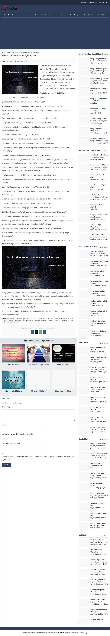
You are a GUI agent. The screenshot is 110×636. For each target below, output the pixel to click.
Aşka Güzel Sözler (97, 235)
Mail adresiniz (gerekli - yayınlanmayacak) (17, 434)
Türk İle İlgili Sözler (38, 391)
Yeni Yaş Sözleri (96, 251)
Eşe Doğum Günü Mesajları (97, 272)
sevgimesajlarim (22, 61)
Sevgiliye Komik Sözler (99, 443)
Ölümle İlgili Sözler (97, 560)
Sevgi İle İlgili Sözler (98, 59)
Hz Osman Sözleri (97, 540)
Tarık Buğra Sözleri (97, 387)
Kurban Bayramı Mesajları (96, 621)
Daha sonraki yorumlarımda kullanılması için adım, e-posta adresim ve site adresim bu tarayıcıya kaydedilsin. (38, 458)
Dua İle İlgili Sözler (97, 580)
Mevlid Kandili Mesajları (96, 551)
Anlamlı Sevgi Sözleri (98, 118)
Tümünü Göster (103, 55)
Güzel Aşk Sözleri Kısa (99, 155)
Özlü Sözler (13, 52)
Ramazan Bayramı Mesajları (97, 591)
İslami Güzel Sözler (97, 600)
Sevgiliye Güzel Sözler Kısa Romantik (99, 216)
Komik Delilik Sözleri (98, 453)
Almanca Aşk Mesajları (95, 226)
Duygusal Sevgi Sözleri (99, 78)
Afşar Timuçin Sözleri (98, 367)
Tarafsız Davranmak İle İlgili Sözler (20, 321)
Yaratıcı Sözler (13, 364)
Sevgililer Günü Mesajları (96, 129)
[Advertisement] (55, 34)
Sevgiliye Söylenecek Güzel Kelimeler (98, 100)
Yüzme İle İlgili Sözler (13, 391)
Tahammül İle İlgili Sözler (38, 364)
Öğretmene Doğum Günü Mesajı (98, 332)
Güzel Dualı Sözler (97, 570)
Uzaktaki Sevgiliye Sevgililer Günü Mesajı (99, 139)
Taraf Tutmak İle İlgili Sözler (20, 318)
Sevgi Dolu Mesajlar (98, 68)
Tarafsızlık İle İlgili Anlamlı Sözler (46, 321)
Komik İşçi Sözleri (97, 493)
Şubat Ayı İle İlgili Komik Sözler (97, 474)
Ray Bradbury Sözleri (98, 427)
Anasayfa (5, 52)
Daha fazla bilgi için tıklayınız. (75, 632)
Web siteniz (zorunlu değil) (11, 443)
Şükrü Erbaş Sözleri (98, 357)
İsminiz (4, 425)
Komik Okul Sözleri (97, 523)
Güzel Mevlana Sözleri (63, 391)
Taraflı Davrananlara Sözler (42, 318)
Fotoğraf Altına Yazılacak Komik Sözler (96, 465)
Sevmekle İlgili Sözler (98, 109)
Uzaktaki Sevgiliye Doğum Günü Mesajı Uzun (98, 323)
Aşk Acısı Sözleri (96, 195)
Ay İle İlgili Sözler (63, 364)
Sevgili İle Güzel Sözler (99, 165)
